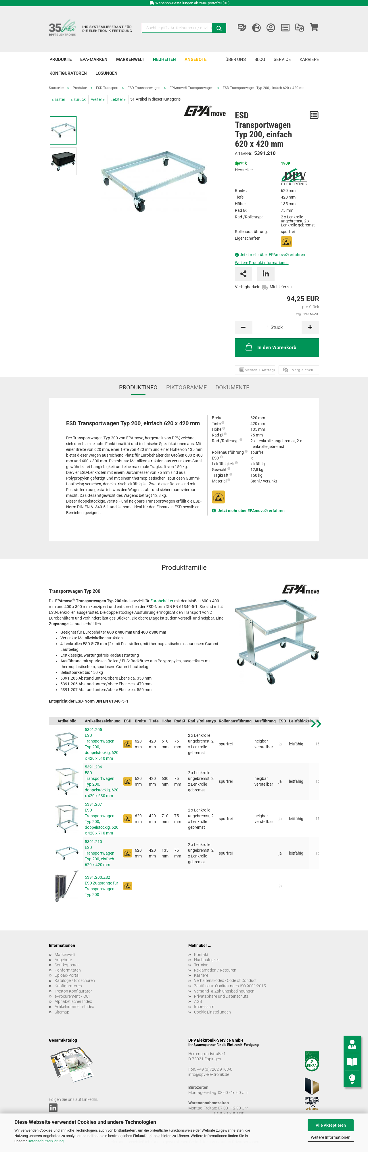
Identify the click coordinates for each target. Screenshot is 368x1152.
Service (282, 59)
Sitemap (62, 1012)
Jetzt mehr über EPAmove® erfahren (272, 254)
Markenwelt (130, 59)
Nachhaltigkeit (207, 959)
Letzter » (118, 99)
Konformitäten (68, 970)
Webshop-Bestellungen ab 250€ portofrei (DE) (192, 3)
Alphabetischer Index (73, 1001)
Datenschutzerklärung (46, 1141)
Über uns (235, 59)
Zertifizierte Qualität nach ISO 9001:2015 (230, 986)
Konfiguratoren (68, 73)
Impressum (204, 1006)
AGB (198, 1001)
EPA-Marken (94, 59)
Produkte (60, 59)
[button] (316, 820)
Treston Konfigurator (73, 991)
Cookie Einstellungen (212, 1012)
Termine (201, 965)
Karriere (309, 59)
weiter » (98, 99)
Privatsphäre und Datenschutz (221, 996)
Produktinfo (138, 387)
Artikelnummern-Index (74, 1006)
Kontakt (201, 954)
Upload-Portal (67, 975)
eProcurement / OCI (72, 996)
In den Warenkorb (270, 346)
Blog (259, 59)
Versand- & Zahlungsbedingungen (224, 991)
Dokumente (232, 387)
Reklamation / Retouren (215, 970)
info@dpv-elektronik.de (208, 1074)
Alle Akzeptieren (331, 1125)
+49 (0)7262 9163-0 (214, 1069)
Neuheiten (164, 59)
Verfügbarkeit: (247, 286)
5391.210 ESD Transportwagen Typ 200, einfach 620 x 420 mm (99, 853)
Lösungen (106, 73)
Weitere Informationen (330, 1137)
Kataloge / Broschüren (75, 980)
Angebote (195, 59)
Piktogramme (186, 387)
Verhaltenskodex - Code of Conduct (225, 980)
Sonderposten (67, 965)
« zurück (78, 99)
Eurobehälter (161, 601)
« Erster (58, 99)
